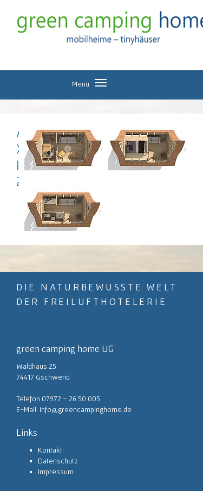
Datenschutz (58, 460)
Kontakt (50, 450)
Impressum (56, 471)
